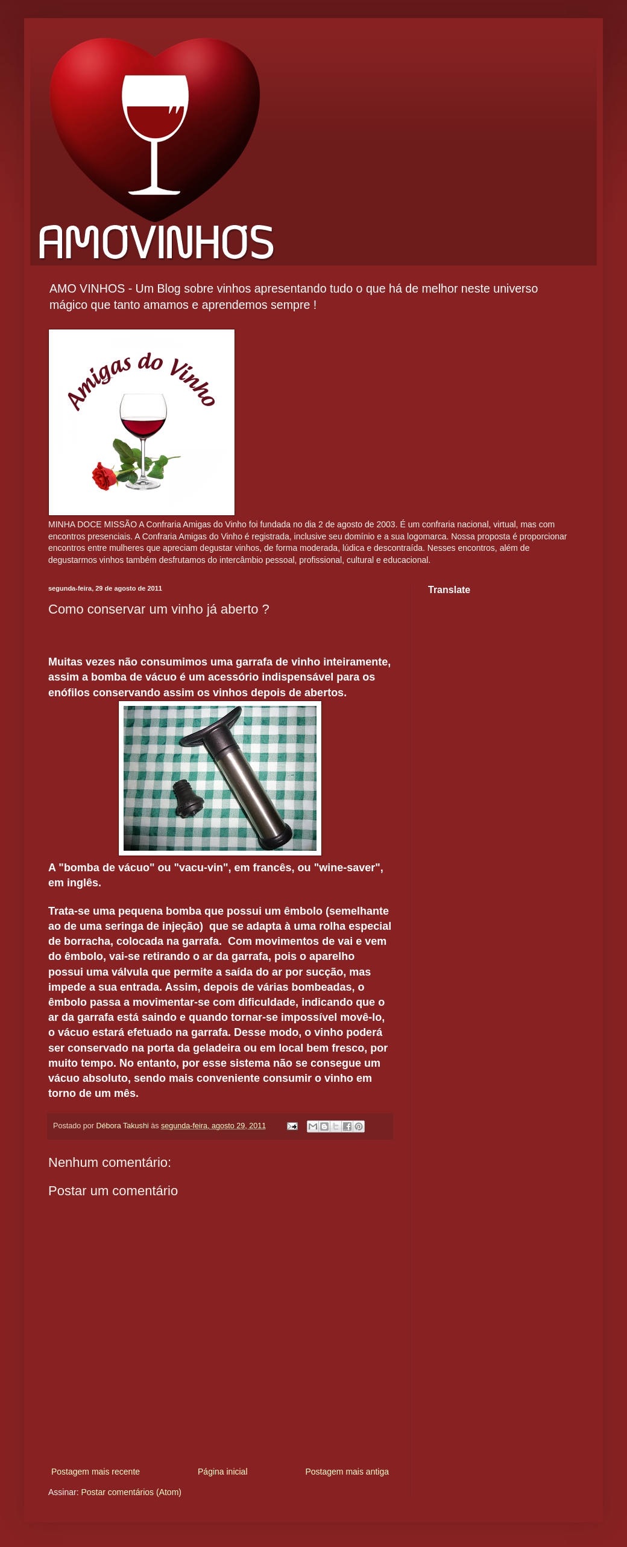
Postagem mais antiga (347, 1471)
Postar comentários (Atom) (131, 1492)
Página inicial (223, 1471)
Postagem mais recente (95, 1471)
